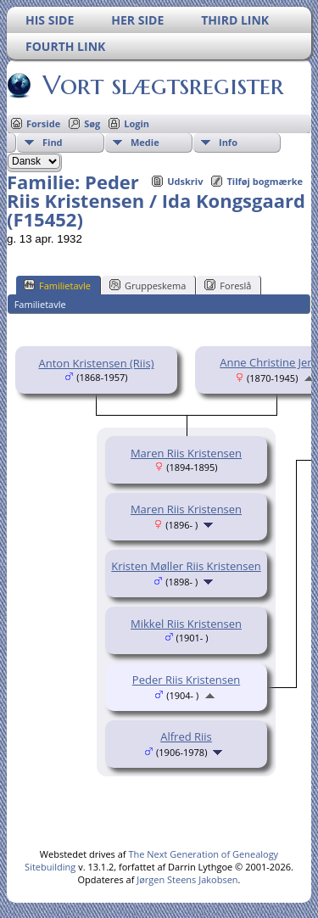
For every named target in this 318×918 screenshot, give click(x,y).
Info (228, 142)
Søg (92, 123)
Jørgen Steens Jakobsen (187, 879)
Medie (145, 142)
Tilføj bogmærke (264, 181)
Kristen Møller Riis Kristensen (185, 566)
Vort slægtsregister (162, 85)
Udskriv (185, 181)
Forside (43, 123)
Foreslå (227, 285)
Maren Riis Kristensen (186, 453)
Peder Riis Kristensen (186, 679)
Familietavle (57, 285)
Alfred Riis (186, 736)
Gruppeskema (147, 285)
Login (136, 123)
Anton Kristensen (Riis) (96, 363)
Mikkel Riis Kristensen (186, 623)
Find (52, 142)
